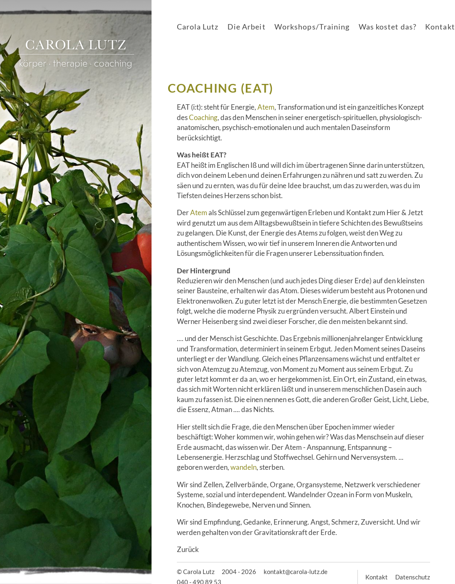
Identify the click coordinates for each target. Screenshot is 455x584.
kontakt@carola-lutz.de (296, 571)
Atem (265, 107)
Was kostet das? (387, 26)
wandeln (243, 467)
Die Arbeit (247, 26)
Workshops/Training (312, 26)
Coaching (203, 117)
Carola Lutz (198, 26)
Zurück (188, 549)
